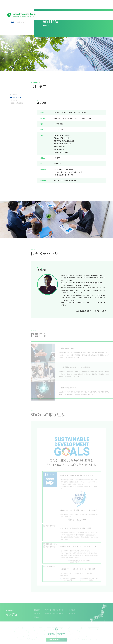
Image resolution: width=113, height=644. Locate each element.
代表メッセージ (16, 97)
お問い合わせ (101, 4)
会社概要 (59, 4)
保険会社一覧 (90, 4)
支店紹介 (80, 4)
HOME (12, 22)
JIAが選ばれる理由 (69, 4)
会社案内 (14, 94)
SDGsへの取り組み (17, 103)
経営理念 (14, 100)
